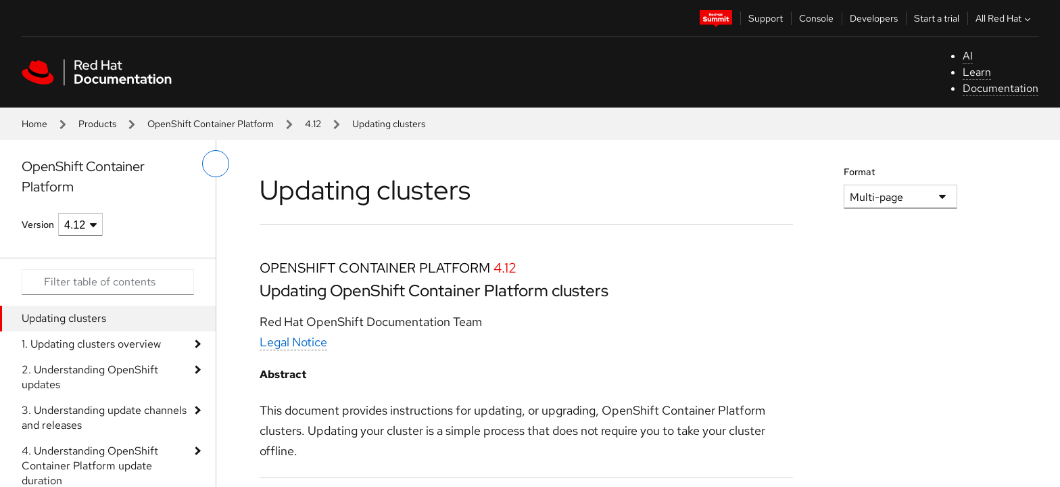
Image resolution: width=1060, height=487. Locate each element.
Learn (977, 72)
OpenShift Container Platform (210, 124)
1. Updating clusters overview (91, 344)
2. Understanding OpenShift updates (90, 377)
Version (38, 224)
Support (765, 18)
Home (34, 124)
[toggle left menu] (215, 163)
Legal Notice (293, 342)
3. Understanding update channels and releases (104, 417)
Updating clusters (64, 318)
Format (859, 172)
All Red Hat (1004, 18)
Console (816, 18)
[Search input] (108, 282)
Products (97, 124)
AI (968, 56)
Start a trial (936, 18)
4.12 (313, 124)
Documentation (1000, 88)
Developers (874, 18)
